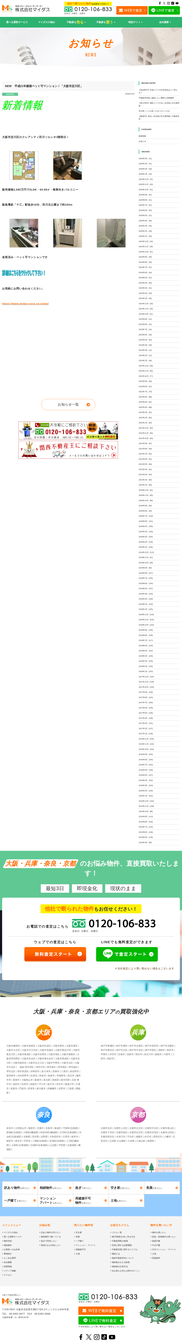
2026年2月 (145, 169)
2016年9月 (146, 754)
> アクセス (7, 1275)
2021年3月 (145, 474)
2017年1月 (146, 734)
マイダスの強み (46, 22)
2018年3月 (146, 661)
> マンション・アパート (85, 1245)
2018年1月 (146, 671)
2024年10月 (146, 252)
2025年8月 (145, 200)
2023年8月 (145, 324)
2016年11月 (146, 744)
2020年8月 (145, 511)
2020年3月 (146, 537)
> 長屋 (77, 1237)
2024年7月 (145, 267)
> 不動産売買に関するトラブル (124, 1249)
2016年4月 (146, 780)
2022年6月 (145, 397)
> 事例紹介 (7, 1254)
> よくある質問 (9, 1258)
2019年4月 (146, 594)
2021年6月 (145, 459)
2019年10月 (146, 563)
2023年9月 (145, 319)
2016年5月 (146, 775)
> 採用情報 (7, 1266)
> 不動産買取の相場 (119, 1241)
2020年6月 (146, 521)
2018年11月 (146, 620)
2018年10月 (146, 625)
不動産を (75, 22)
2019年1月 (146, 609)
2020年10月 (146, 500)
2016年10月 (146, 749)
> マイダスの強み (10, 1232)
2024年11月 (146, 246)
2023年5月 (145, 340)
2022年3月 (145, 412)
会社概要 (164, 22)
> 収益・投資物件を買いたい (163, 1237)
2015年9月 (146, 816)
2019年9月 (145, 568)
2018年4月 (146, 656)
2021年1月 (145, 485)
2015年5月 (146, 837)
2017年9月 (146, 692)
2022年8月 (145, 386)
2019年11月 (146, 557)
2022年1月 (145, 423)
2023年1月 (145, 360)
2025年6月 (145, 210)
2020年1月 (146, 547)
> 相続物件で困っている (50, 1237)
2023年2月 (145, 355)
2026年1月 (145, 174)
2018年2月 (146, 666)
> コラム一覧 (116, 1232)
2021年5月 (145, 464)
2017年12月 (146, 677)
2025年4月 (145, 221)
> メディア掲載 (9, 1271)
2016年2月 (146, 791)
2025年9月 (145, 195)
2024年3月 (145, 288)
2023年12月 (146, 304)
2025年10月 (146, 190)
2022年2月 (145, 418)
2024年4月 (145, 283)
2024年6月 (145, 272)
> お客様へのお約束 (11, 1249)
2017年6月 (146, 708)
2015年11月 (146, 806)
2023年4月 (145, 345)
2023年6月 (145, 335)
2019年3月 (146, 599)
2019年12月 (146, 552)
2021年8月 (145, 449)
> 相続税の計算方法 (119, 1266)
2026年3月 (145, 164)
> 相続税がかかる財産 (120, 1262)
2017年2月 (146, 728)
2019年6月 (146, 583)
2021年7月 (145, 454)
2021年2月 (145, 480)
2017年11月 (146, 682)
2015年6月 (146, 832)
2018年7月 (146, 640)
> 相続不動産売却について (122, 1258)
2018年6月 (146, 646)
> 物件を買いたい (158, 1232)
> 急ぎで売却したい (48, 1241)
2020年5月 (146, 526)
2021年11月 (146, 433)
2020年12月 (146, 490)
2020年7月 (146, 516)
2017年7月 (146, 702)
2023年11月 (146, 309)
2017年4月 (146, 718)
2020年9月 (145, 506)
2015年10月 (146, 811)
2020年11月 (146, 495)
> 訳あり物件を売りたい (50, 1232)
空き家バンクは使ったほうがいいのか (154, 111)
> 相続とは (115, 1254)
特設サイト (134, 22)
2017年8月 (146, 697)
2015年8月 (146, 822)
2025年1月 (145, 236)
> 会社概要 (7, 1262)
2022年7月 (145, 392)
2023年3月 (145, 350)
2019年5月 (146, 588)
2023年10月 (146, 314)
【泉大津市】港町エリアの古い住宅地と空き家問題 (159, 104)
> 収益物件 (155, 1258)
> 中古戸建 (155, 1245)
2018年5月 (146, 651)
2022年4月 (145, 407)
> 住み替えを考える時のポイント (125, 1271)
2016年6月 (146, 770)
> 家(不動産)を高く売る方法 (122, 1237)
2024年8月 (145, 262)
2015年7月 (146, 827)
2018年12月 (146, 614)
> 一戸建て (79, 1241)
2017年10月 (146, 687)
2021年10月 (146, 438)
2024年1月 (145, 298)
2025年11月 (146, 184)
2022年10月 (146, 376)
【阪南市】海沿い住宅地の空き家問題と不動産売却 (159, 117)
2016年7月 (146, 765)
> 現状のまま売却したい (50, 1245)
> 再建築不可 (80, 1249)
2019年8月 (146, 573)
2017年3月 (146, 723)
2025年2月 (145, 231)
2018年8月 (146, 635)
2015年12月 (146, 801)
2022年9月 (145, 381)
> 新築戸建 (155, 1241)
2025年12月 (146, 179)
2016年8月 (146, 760)
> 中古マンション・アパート (163, 1249)
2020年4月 (146, 532)
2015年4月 (145, 842)
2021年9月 (145, 443)
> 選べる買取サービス (12, 1237)
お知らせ (142, 141)
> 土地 (77, 1254)
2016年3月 (146, 785)
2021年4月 (145, 469)
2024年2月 (145, 293)
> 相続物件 (7, 1245)
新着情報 (10, 94)
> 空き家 (78, 1232)
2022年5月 (145, 402)
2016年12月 (146, 739)
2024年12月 (146, 241)
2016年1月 (146, 796)
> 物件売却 (7, 1241)
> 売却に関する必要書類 (121, 1245)
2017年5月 (146, 713)
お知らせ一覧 (68, 404)
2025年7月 (145, 205)
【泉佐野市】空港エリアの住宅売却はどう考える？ (158, 91)
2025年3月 (145, 226)
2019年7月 (146, 578)
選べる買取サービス (17, 22)
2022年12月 (146, 366)
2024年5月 (145, 278)
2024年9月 (145, 257)
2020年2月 (146, 542)
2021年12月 (146, 428)
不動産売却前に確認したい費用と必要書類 (156, 98)
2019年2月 (146, 604)
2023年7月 (145, 329)
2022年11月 (146, 371)
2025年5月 (145, 215)
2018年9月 (146, 630)
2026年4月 (145, 158)
